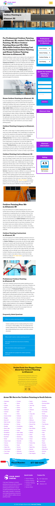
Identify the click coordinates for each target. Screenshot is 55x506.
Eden (18, 411)
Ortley (30, 441)
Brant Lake (7, 428)
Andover (6, 411)
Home (4, 28)
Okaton (31, 432)
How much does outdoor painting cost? (15, 347)
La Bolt (31, 403)
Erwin (18, 413)
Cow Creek (7, 451)
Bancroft (6, 420)
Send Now (44, 101)
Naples (31, 426)
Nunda (31, 430)
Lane (30, 407)
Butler (5, 439)
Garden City (20, 434)
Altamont (6, 409)
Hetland (19, 449)
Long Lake (32, 413)
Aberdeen (6, 401)
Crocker (19, 401)
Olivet (30, 434)
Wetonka (44, 447)
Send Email (42, 481)
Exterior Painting (30, 480)
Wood (43, 453)
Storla (43, 413)
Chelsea (6, 445)
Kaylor (31, 401)
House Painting (29, 478)
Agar (5, 403)
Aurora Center (7, 416)
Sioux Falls (45, 409)
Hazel (18, 445)
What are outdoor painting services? (14, 319)
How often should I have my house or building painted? (17, 342)
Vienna (44, 430)
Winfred (44, 451)
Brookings (6, 434)
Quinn (30, 445)
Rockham (44, 401)
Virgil (43, 434)
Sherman (44, 407)
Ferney (18, 424)
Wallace (44, 439)
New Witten (32, 428)
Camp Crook (7, 441)
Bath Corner (7, 422)
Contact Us (29, 485)
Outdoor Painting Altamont (29, 28)
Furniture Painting (30, 483)
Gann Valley (20, 432)
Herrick (18, 447)
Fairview (19, 418)
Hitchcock (19, 453)
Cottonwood (7, 449)
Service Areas (29, 487)
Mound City (32, 424)
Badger (6, 418)
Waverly (44, 445)
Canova (6, 443)
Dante (18, 403)
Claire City (6, 447)
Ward (43, 441)
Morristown (32, 422)
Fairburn (19, 416)
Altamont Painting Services (14, 28)
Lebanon (31, 409)
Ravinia (31, 449)
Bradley (6, 426)
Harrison (19, 443)
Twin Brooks (45, 424)
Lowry (31, 416)
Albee (5, 407)
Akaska (6, 405)
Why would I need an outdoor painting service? (17, 337)
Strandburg (45, 416)
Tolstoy (44, 420)
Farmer (18, 420)
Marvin (31, 418)
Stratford (44, 418)
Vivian (43, 436)
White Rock (45, 449)
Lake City (31, 405)
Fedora (18, 422)
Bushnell (6, 436)
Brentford (6, 430)
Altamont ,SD (43, 484)
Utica (43, 426)
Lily (30, 411)
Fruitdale (19, 428)
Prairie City (32, 443)
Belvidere (6, 424)
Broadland (6, 432)
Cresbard (6, 453)
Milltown (31, 420)
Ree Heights (32, 453)
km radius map (44, 125)
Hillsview (19, 451)
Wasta (43, 443)
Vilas (43, 432)
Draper (18, 409)
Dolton (18, 407)
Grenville (19, 441)
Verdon (44, 428)
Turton (43, 422)
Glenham (19, 436)
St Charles (44, 411)
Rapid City (32, 447)
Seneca (44, 405)
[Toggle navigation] (51, 3)
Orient (31, 439)
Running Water (46, 403)
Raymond (31, 451)
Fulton (18, 430)
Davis (18, 405)
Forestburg (19, 426)
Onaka (31, 436)
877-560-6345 (37, 463)
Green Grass (20, 439)
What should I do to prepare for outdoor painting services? (17, 353)
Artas (5, 413)
